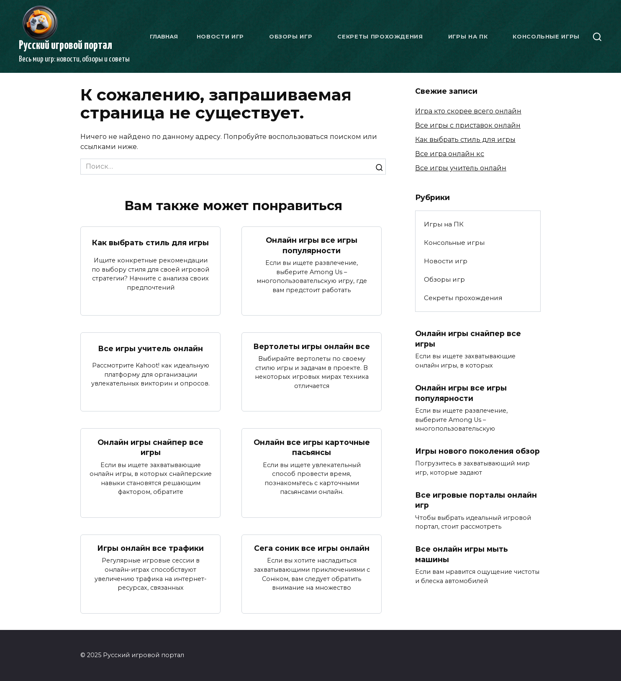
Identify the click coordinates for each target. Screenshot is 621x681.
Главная (164, 36)
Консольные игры (546, 36)
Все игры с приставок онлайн (468, 125)
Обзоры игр (291, 36)
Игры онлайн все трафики (150, 548)
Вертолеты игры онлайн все (311, 346)
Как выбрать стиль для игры (150, 242)
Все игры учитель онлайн (150, 348)
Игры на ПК (468, 36)
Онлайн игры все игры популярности (311, 245)
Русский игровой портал (65, 45)
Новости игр (220, 36)
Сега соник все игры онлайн (312, 548)
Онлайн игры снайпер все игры (150, 447)
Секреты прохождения (380, 36)
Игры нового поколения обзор (477, 451)
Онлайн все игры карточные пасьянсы (312, 447)
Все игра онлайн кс (449, 154)
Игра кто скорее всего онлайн (468, 111)
